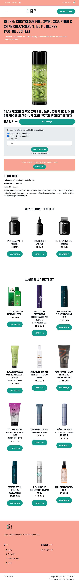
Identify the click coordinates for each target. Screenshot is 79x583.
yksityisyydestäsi (43, 153)
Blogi (10, 563)
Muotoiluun (18, 180)
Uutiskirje (13, 139)
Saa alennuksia (39, 149)
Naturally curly (13, 558)
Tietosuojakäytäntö (57, 579)
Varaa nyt (39, 167)
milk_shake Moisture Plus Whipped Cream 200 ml (39, 374)
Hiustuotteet (66, 11)
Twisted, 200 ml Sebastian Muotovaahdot (14, 490)
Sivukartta (70, 579)
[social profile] (19, 3)
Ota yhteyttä (61, 576)
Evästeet (71, 576)
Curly (10, 550)
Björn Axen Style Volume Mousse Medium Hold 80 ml (64, 432)
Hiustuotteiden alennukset (19, 133)
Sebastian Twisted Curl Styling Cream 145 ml (64, 314)
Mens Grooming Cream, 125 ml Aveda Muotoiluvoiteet (64, 374)
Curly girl (11, 554)
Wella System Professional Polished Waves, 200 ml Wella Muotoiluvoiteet (39, 317)
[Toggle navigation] (7, 11)
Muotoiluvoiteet (30, 180)
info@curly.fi (66, 2)
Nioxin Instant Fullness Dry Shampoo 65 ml (39, 490)
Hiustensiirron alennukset (19, 136)
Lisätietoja (47, 122)
